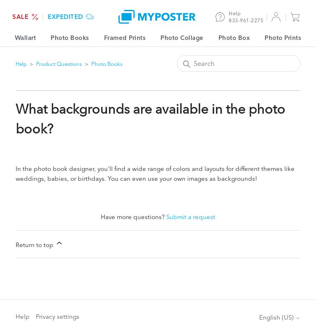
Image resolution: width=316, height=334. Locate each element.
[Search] (238, 63)
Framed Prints (125, 38)
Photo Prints (283, 38)
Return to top (39, 244)
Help (21, 64)
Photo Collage (182, 38)
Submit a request (190, 217)
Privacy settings (57, 316)
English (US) (279, 317)
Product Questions (59, 64)
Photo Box (234, 38)
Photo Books (70, 38)
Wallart (25, 38)
